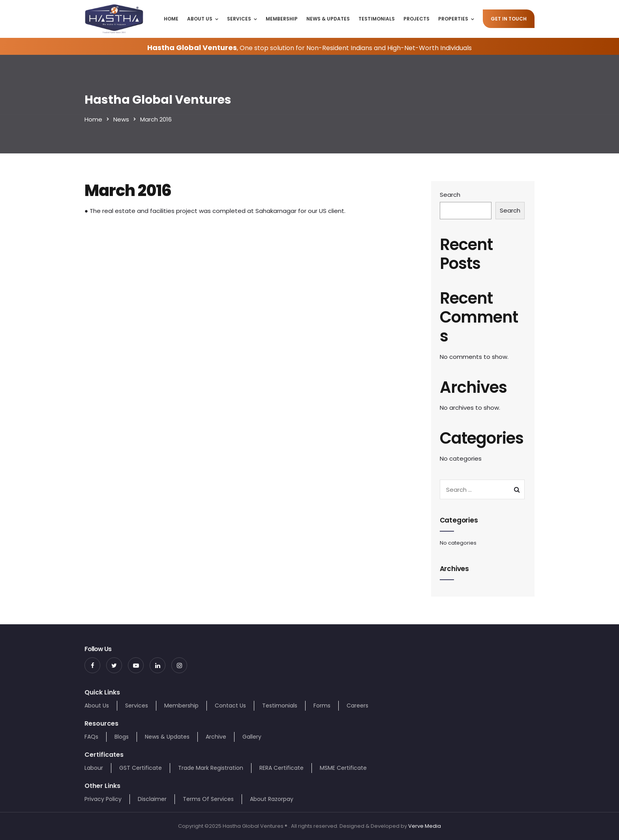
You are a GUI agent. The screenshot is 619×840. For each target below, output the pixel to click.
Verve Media (424, 826)
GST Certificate (140, 768)
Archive (216, 737)
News (121, 119)
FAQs (91, 737)
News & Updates (328, 18)
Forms (321, 705)
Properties (453, 18)
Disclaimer (152, 799)
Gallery (251, 737)
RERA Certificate (281, 768)
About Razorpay (271, 799)
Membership (282, 18)
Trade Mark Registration (210, 768)
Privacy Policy (103, 799)
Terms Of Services (208, 799)
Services (239, 18)
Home (171, 18)
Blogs (121, 737)
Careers (357, 705)
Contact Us (230, 705)
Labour (93, 768)
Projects (416, 18)
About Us (199, 18)
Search (450, 194)
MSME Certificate (343, 768)
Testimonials (376, 18)
